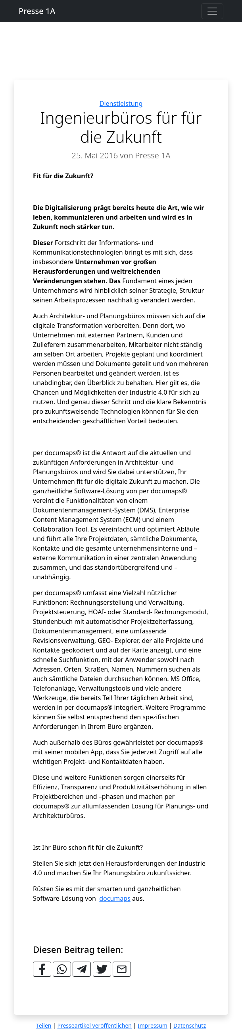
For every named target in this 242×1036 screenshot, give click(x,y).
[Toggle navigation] (212, 11)
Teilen (43, 1025)
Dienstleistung (121, 103)
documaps (115, 898)
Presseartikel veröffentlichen (94, 1025)
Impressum (152, 1025)
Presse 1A (37, 11)
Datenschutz (189, 1025)
